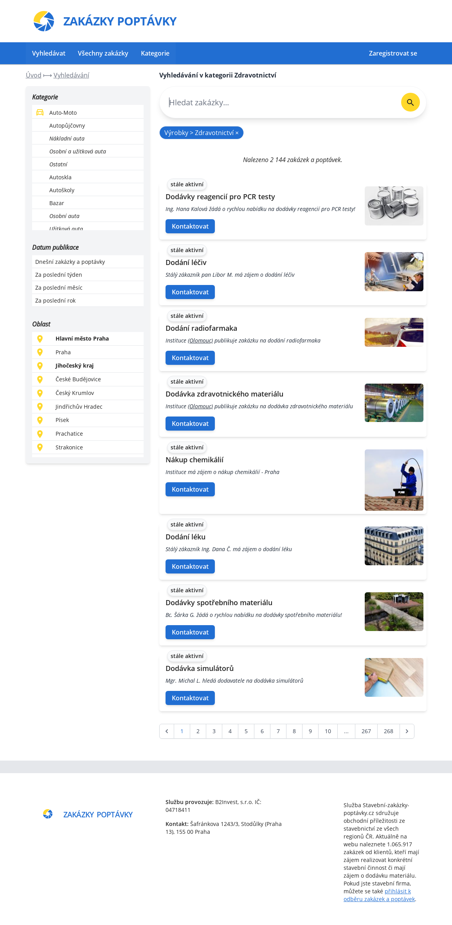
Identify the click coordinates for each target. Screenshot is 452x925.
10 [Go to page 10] (328, 731)
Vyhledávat (48, 53)
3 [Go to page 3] (214, 731)
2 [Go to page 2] (198, 731)
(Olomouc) (200, 340)
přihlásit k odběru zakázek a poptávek (379, 895)
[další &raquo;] (407, 731)
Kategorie (155, 53)
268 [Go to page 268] (388, 731)
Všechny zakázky (103, 53)
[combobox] (277, 102)
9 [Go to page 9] (310, 731)
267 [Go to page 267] (366, 731)
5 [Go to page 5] (246, 731)
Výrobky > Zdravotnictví (201, 132)
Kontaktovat (190, 226)
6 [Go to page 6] (262, 731)
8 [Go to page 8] (294, 731)
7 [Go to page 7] (278, 731)
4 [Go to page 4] (230, 731)
